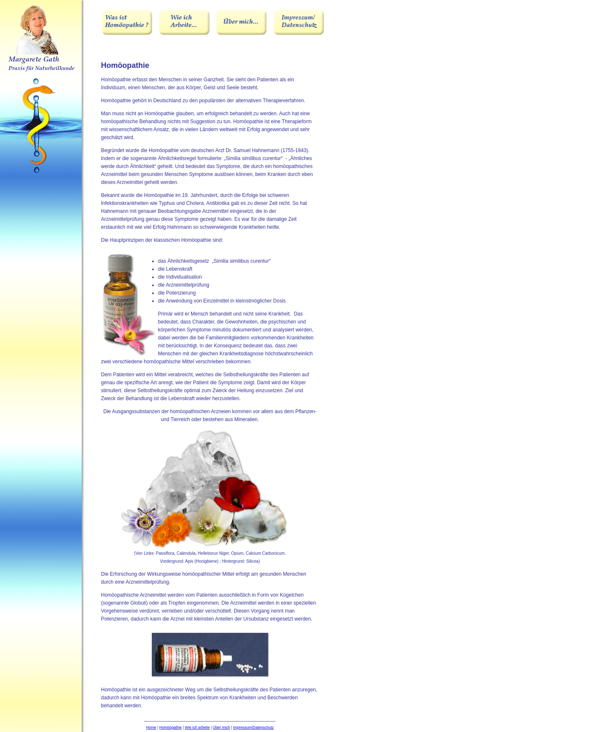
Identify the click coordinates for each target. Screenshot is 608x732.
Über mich (221, 727)
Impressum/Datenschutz (253, 727)
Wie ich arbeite (197, 727)
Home (151, 727)
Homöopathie (170, 727)
